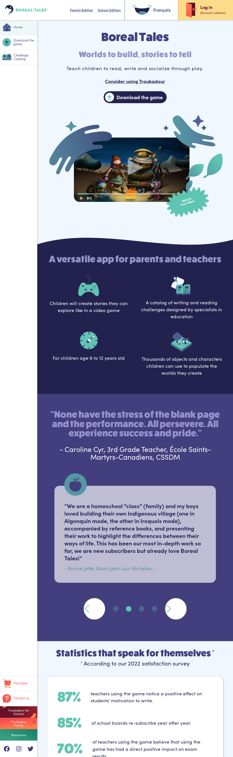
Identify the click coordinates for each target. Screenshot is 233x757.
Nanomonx (18, 735)
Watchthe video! (187, 201)
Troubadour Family (19, 723)
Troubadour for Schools (18, 712)
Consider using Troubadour (135, 81)
